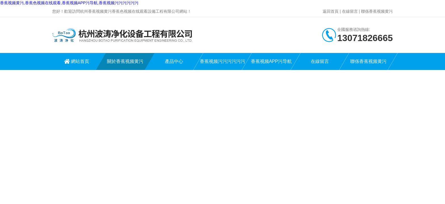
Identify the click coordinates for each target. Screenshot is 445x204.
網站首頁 (80, 61)
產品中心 (174, 61)
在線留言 (350, 11)
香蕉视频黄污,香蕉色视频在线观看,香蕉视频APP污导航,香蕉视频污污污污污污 (69, 3)
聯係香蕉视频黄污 (377, 11)
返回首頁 (331, 11)
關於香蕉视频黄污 (125, 61)
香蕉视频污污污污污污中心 (222, 64)
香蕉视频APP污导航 (271, 61)
